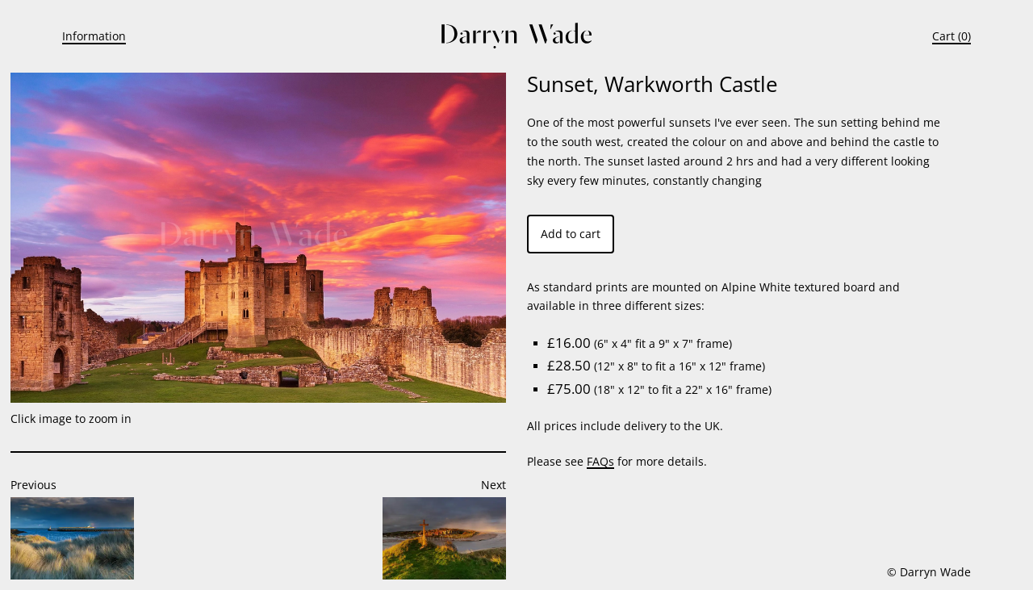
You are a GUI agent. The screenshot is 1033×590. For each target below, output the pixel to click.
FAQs (600, 461)
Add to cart (570, 233)
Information (94, 36)
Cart (943, 36)
